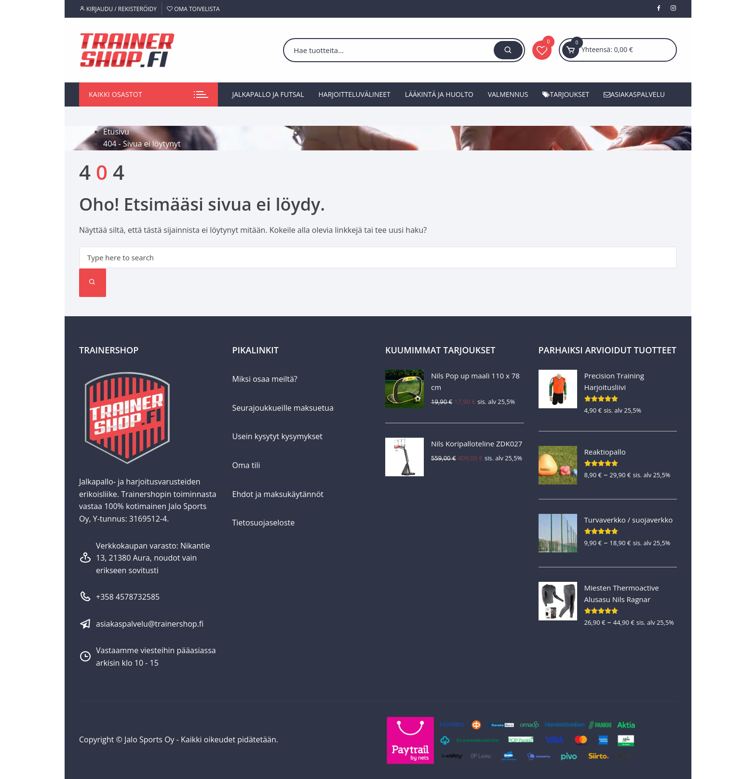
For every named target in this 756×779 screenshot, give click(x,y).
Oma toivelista (193, 9)
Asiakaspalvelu (634, 94)
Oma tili (246, 465)
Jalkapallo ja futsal (268, 94)
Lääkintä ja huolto (439, 94)
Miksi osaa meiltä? (264, 379)
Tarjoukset (565, 94)
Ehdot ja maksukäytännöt (278, 494)
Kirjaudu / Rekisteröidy (118, 9)
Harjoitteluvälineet (355, 94)
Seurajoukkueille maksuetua (283, 408)
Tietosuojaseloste (263, 522)
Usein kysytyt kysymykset (277, 436)
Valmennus (508, 94)
